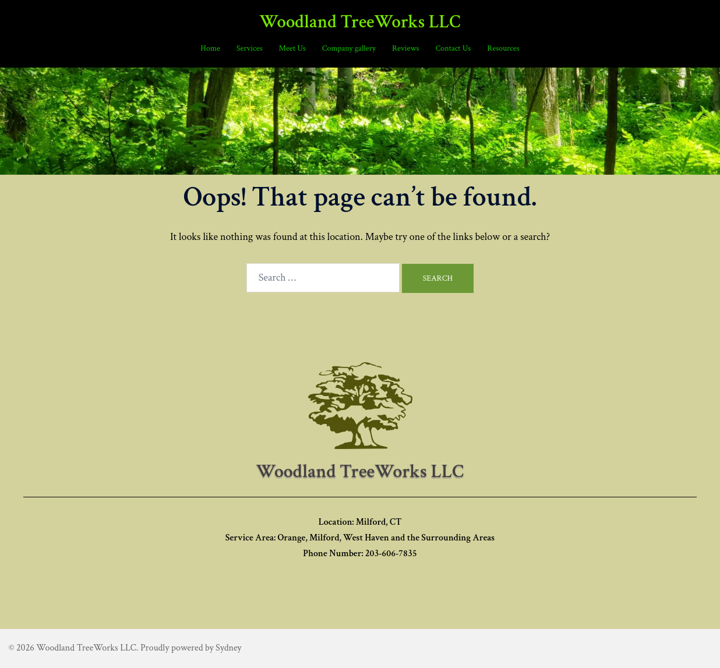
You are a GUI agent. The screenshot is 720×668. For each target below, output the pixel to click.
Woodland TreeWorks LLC (359, 22)
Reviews (405, 48)
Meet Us (292, 48)
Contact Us (453, 48)
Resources (503, 48)
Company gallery (349, 48)
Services (250, 48)
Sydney (228, 648)
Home (210, 48)
